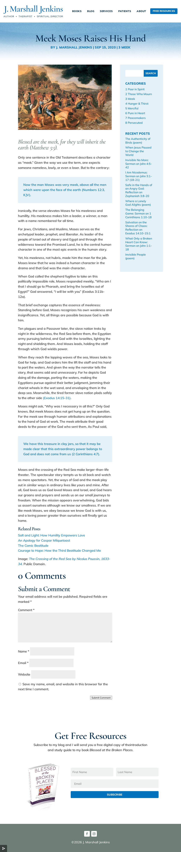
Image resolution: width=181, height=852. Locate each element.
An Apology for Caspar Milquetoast (44, 540)
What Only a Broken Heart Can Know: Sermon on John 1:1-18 (138, 244)
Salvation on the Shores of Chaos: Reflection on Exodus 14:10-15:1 (138, 228)
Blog (90, 11)
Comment (26, 610)
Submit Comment (101, 697)
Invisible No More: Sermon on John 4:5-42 (138, 163)
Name (23, 651)
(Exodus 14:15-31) (57, 398)
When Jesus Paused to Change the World (138, 151)
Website (24, 674)
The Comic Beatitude (33, 546)
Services (106, 11)
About (141, 11)
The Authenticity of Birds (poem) (137, 140)
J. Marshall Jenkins (74, 47)
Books (77, 11)
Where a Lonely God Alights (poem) (138, 203)
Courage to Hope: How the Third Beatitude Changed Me (59, 550)
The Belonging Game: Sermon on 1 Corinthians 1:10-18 (138, 213)
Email (23, 663)
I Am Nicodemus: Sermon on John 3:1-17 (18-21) (138, 176)
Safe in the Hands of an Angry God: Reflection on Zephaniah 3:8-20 (138, 190)
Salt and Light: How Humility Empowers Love (51, 535)
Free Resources (164, 11)
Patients (124, 11)
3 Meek (124, 47)
